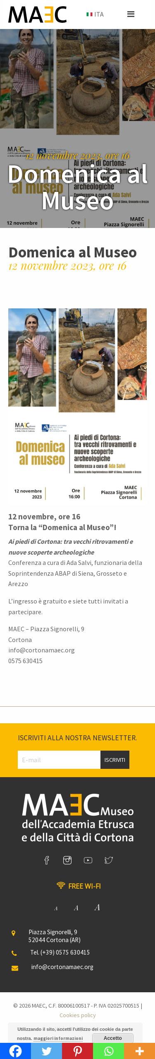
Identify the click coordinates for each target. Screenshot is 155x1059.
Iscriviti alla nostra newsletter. (77, 737)
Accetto (113, 1038)
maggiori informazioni (58, 1038)
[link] (47, 860)
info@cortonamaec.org (62, 967)
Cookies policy (78, 1015)
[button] (131, 14)
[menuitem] (94, 14)
